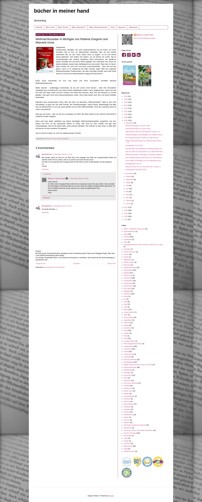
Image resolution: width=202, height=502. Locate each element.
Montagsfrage (128, 362)
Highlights (127, 291)
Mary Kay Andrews (130, 359)
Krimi (125, 330)
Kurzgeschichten (129, 341)
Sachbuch (127, 399)
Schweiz (126, 412)
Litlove (126, 351)
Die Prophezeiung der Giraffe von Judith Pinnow (141, 138)
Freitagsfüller (128, 281)
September (130, 179)
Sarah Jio (127, 401)
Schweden (127, 409)
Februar (129, 200)
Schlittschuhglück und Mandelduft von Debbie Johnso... (144, 135)
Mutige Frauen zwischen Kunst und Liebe (138, 365)
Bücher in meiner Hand (56, 178)
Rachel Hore (128, 388)
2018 (126, 120)
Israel (125, 307)
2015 (126, 213)
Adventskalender (129, 231)
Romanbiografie (129, 396)
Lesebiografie (128, 346)
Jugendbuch (128, 320)
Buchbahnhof (47, 154)
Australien (127, 249)
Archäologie (128, 239)
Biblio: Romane (63, 27)
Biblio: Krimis (50, 27)
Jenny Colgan (128, 317)
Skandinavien (128, 415)
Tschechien (127, 436)
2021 (126, 111)
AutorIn (126, 254)
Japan (126, 315)
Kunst (126, 338)
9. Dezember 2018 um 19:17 (62, 206)
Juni (127, 188)
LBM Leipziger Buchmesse (133, 344)
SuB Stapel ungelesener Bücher (135, 425)
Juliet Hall (127, 323)
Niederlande (128, 370)
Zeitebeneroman (129, 451)
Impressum (122, 27)
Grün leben (127, 288)
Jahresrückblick (129, 312)
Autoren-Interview (130, 252)
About (113, 27)
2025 (126, 99)
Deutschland (128, 270)
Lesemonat (127, 349)
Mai (127, 191)
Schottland (127, 407)
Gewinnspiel (128, 283)
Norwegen (127, 373)
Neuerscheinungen (130, 367)
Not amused (128, 375)
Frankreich (127, 278)
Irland (125, 302)
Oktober (129, 176)
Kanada (126, 325)
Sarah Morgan (128, 404)
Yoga (125, 449)
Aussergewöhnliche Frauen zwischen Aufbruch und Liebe (143, 245)
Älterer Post (111, 263)
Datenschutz (133, 27)
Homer (126, 296)
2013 (126, 219)
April (127, 195)
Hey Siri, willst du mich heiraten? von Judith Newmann (144, 152)
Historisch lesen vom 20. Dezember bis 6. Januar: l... (143, 167)
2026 (126, 96)
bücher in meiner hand (61, 11)
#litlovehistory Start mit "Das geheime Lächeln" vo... (143, 132)
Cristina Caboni (129, 262)
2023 (126, 105)
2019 (126, 117)
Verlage (126, 441)
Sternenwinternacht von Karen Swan (138, 129)
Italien (126, 309)
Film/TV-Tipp (128, 275)
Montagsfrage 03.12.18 (133, 164)
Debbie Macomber (130, 267)
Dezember (129, 123)
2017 (126, 207)
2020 (126, 114)
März (128, 198)
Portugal (126, 386)
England (126, 273)
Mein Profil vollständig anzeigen (145, 38)
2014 (126, 216)
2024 (126, 102)
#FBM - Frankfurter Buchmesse (134, 229)
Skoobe (126, 417)
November (129, 173)
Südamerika (128, 428)
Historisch (127, 294)
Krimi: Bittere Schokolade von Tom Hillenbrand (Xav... (143, 161)
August (128, 182)
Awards (126, 257)
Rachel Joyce (128, 391)
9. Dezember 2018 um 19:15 (78, 178)
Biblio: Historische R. (79, 27)
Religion (126, 394)
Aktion (126, 234)
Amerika (126, 237)
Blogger (111, 496)
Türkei (126, 438)
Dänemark (127, 265)
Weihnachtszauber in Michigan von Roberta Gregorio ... (144, 154)
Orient (126, 378)
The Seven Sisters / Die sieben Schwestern (138, 430)
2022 (126, 108)
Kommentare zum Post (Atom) (54, 267)
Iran (125, 299)
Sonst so (127, 420)
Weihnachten (128, 446)
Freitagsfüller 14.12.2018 (134, 145)
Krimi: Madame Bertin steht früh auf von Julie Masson (143, 158)
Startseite (39, 27)
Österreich (127, 380)
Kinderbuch (127, 328)
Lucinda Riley (128, 354)
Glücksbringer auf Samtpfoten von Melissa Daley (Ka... (144, 149)
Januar (128, 204)
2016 (126, 210)
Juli (127, 185)
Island (126, 304)
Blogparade (127, 260)
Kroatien (126, 333)
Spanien (126, 422)
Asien (125, 242)
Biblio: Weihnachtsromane (98, 27)
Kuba (125, 336)
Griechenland (128, 286)
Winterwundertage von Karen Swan (137, 126)
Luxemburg (127, 357)
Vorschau (127, 443)
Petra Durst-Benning (131, 383)
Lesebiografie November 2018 (135, 170)
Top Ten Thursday (130, 433)
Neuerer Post (40, 263)
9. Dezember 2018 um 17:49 (62, 154)
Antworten (45, 169)
